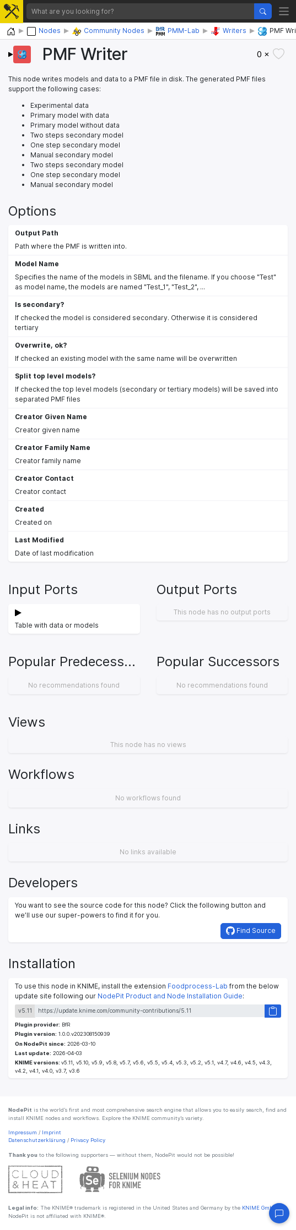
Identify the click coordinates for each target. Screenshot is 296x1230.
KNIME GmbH (258, 1208)
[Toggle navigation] (284, 11)
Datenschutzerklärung (37, 1140)
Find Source (251, 930)
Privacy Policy (88, 1140)
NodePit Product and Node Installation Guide (170, 996)
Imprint (51, 1132)
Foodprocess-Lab (198, 986)
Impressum (22, 1132)
